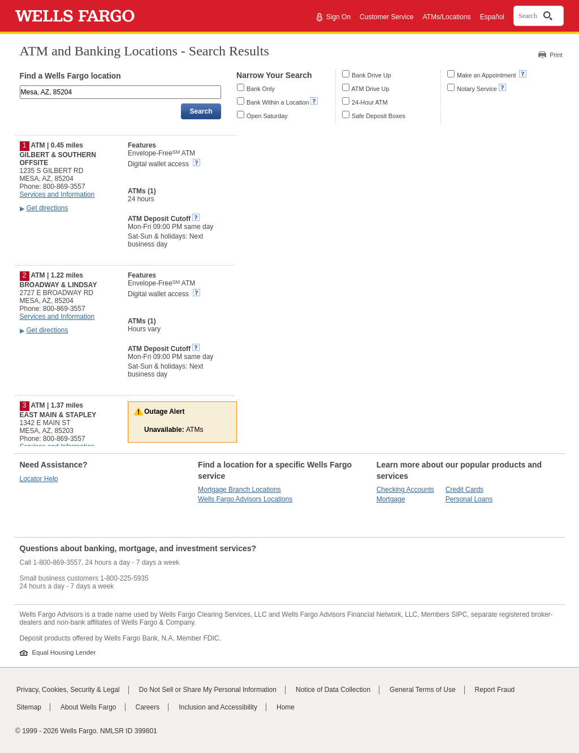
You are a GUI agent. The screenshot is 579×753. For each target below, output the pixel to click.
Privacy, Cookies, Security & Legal (68, 690)
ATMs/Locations (446, 17)
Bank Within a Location (278, 102)
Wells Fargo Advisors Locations (245, 499)
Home (285, 707)
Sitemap (28, 707)
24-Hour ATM (369, 102)
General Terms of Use (423, 690)
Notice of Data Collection (333, 690)
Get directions (47, 208)
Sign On (338, 17)
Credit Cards (464, 490)
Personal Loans (469, 499)
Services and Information (57, 194)
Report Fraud (495, 690)
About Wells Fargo (88, 707)
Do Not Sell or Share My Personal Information (207, 690)
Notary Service (477, 88)
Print (556, 54)
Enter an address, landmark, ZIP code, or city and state (21, 87)
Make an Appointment (487, 75)
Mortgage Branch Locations (239, 490)
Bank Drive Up (371, 75)
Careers (148, 707)
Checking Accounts (405, 490)
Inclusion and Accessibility (218, 707)
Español (492, 17)
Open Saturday (267, 115)
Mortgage (391, 499)
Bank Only (261, 88)
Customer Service (386, 17)
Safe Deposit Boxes (378, 115)
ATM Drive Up (370, 88)
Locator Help (39, 479)
